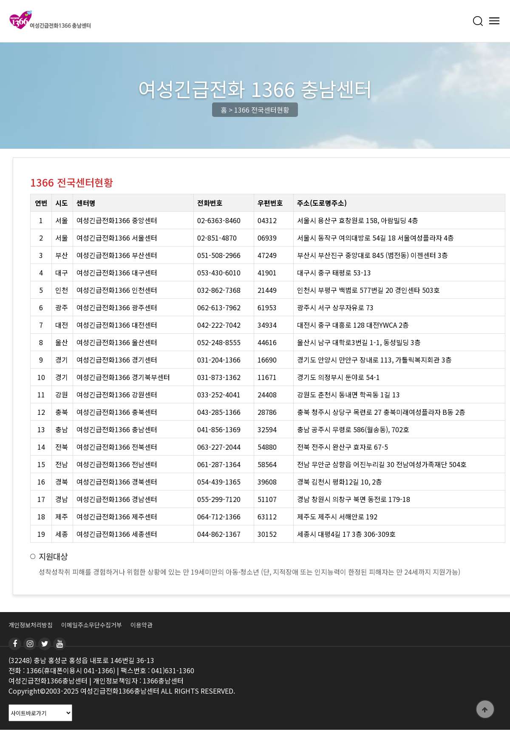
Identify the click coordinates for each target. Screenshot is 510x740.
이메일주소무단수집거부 (91, 625)
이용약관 (141, 625)
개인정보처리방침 (30, 625)
